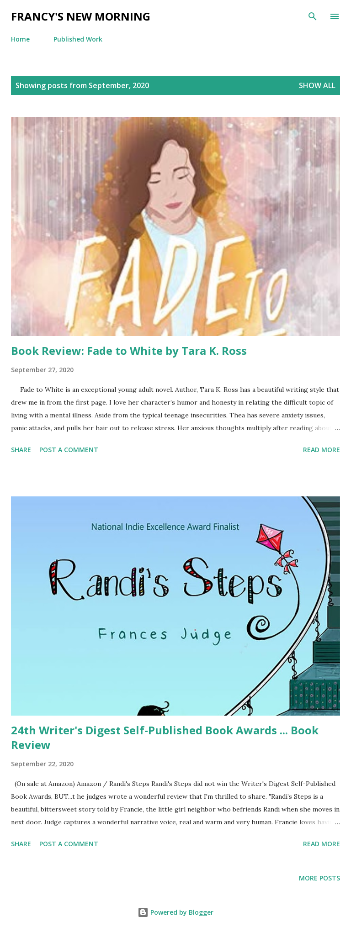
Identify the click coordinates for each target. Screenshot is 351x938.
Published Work (77, 39)
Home (20, 39)
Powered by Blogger (175, 912)
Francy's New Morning (80, 16)
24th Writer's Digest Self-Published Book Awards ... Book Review (165, 737)
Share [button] (21, 449)
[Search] (312, 16)
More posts (319, 878)
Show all (317, 85)
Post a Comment (68, 449)
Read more (321, 449)
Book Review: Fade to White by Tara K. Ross (129, 350)
